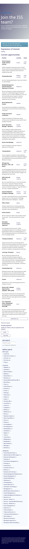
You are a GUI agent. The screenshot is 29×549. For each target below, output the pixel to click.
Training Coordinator (7, 238)
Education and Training (10, 472)
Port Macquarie (8, 426)
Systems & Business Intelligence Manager (7, 192)
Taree (6, 435)
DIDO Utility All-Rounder (6, 178)
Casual (6, 354)
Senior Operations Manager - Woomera (7, 125)
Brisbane (7, 378)
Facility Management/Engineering (13, 474)
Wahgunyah (7, 439)
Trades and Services (10, 512)
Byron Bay (7, 382)
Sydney (6, 433)
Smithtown (7, 430)
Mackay (6, 409)
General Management (10, 476)
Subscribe (5, 335)
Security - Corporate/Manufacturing (13, 501)
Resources (7, 497)
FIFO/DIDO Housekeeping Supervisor (6, 223)
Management (8, 488)
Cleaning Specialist (7, 76)
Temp (6, 362)
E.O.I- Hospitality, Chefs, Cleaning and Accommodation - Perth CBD (7, 304)
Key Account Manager (7, 142)
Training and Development (11, 514)
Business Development (10, 457)
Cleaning (7, 463)
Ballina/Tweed (8, 371)
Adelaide (7, 367)
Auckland (7, 369)
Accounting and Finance (10, 453)
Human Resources (9, 484)
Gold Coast (7, 395)
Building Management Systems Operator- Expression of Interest (8, 86)
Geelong (6, 392)
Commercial (7, 465)
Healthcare (7, 480)
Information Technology (10, 486)
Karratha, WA (8, 401)
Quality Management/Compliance (13, 495)
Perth (6, 420)
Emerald (7, 388)
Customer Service (9, 467)
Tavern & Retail (8, 510)
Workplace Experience (10, 520)
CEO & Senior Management (11, 461)
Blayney (6, 373)
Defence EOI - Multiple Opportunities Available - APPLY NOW (8, 289)
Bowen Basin (8, 376)
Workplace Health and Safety (11, 522)
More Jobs (14, 318)
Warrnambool (8, 443)
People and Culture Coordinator (7, 114)
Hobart (6, 399)
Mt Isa (6, 414)
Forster (6, 390)
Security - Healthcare (10, 503)
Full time (7, 358)
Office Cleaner (6, 203)
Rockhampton (8, 428)
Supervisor (7, 508)
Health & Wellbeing (9, 478)
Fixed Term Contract (10, 356)
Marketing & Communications (12, 491)
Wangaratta (7, 441)
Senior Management (9, 505)
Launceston (7, 403)
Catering (7, 459)
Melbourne (7, 411)
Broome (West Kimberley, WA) (12, 380)
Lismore (6, 405)
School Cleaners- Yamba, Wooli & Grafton (6, 62)
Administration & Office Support (12, 455)
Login (4, 332)
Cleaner (4, 279)
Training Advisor (6, 151)
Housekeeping (8, 482)
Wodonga (7, 445)
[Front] (6, 535)
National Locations (9, 416)
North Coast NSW (9, 418)
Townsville (7, 437)
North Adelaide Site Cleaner (7, 103)
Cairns (6, 384)
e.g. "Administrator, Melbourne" (9, 345)
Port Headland (8, 424)
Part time (7, 360)
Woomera (7, 447)
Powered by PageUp (5, 323)
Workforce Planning (9, 518)
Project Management (9, 493)
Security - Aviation (9, 499)
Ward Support (8, 516)
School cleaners (6, 212)
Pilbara (6, 422)
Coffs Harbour (8, 386)
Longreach (7, 407)
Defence (7, 469)
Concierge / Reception (8, 252)
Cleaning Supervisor (7, 268)
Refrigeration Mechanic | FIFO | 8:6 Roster (7, 164)
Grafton (6, 397)
